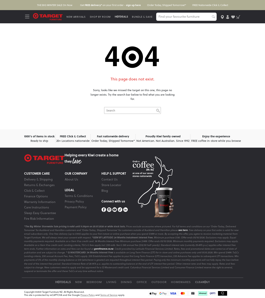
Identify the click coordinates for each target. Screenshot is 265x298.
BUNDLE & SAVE (142, 16)
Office (142, 282)
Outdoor (159, 282)
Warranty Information (40, 202)
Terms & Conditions (79, 196)
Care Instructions (36, 207)
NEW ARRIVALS (76, 16)
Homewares (181, 282)
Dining (126, 282)
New (78, 282)
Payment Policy (76, 207)
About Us (71, 179)
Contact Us (109, 179)
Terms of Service (109, 295)
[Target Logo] (48, 16)
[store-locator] (222, 17)
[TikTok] (120, 210)
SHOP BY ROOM (100, 16)
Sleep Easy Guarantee (40, 213)
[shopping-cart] (238, 17)
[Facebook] (103, 210)
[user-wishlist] (233, 17)
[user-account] (227, 17)
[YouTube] (114, 210)
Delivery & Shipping (38, 179)
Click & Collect (34, 190)
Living (111, 282)
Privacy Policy (74, 201)
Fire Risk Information (39, 218)
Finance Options (36, 196)
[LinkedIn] (125, 210)
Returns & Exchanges (39, 185)
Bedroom (94, 282)
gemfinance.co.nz (103, 248)
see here (183, 230)
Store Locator (111, 185)
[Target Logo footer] (44, 159)
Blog (104, 190)
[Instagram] (109, 210)
